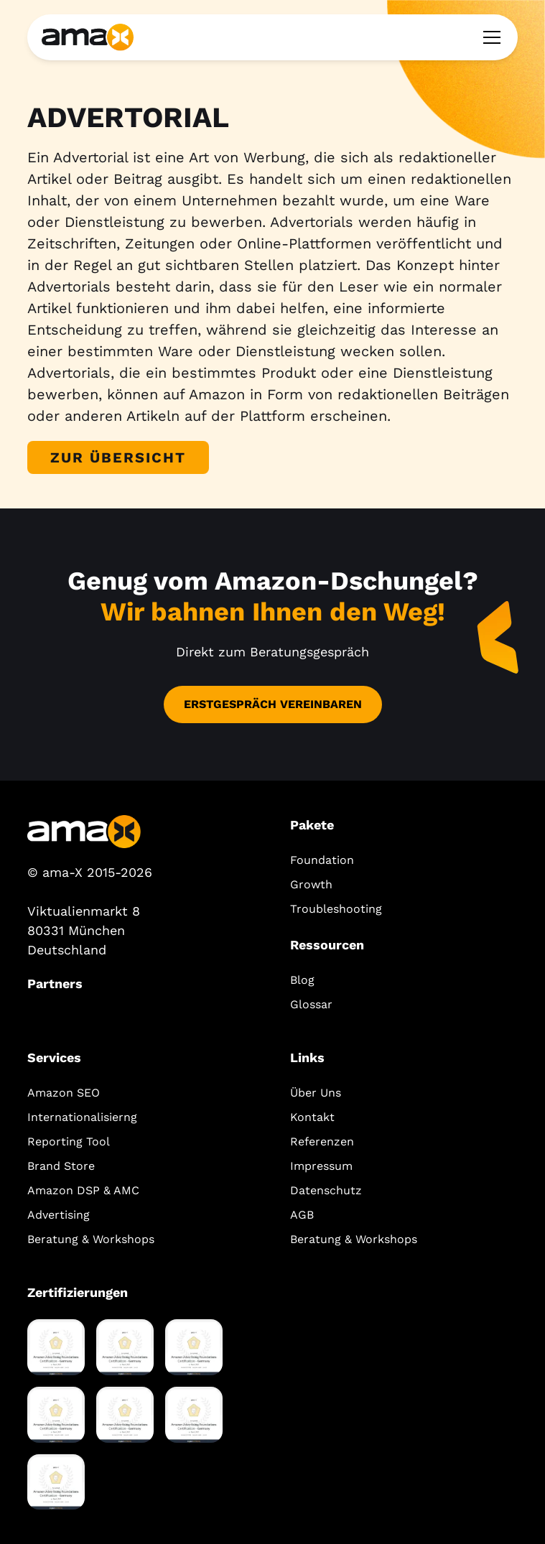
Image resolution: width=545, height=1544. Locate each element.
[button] (489, 37)
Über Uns (315, 1092)
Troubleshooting (336, 909)
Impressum (321, 1166)
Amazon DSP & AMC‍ (83, 1190)
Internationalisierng (82, 1117)
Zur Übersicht (118, 457)
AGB (302, 1215)
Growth (311, 884)
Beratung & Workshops (90, 1239)
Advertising (58, 1215)
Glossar (311, 1004)
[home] (88, 37)
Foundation (322, 860)
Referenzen (322, 1141)
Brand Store (61, 1166)
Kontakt (312, 1117)
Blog (302, 980)
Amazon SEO (63, 1092)
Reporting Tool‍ (68, 1141)
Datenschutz (326, 1190)
